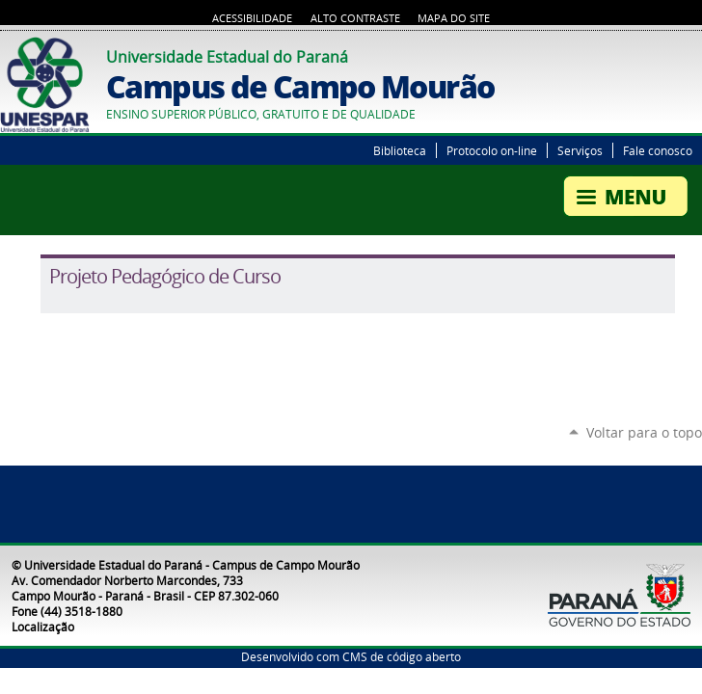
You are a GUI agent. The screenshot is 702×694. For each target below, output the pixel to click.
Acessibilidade (252, 18)
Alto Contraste (355, 18)
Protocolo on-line (491, 150)
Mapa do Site (454, 18)
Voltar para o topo (644, 432)
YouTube (692, 54)
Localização (43, 626)
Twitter (668, 54)
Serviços (580, 150)
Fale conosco (657, 150)
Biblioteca (399, 150)
